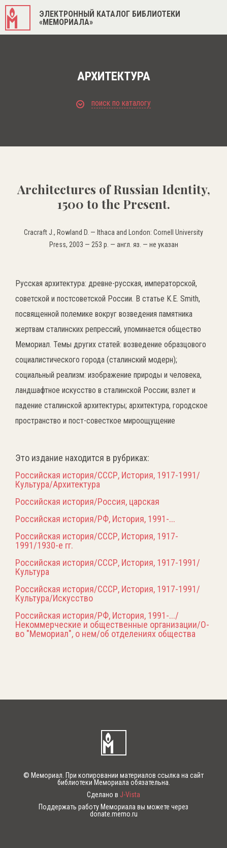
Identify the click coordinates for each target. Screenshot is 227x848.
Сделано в (113, 794)
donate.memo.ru (114, 813)
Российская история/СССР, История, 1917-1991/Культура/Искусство (107, 594)
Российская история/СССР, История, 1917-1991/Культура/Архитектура (107, 480)
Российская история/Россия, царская (87, 501)
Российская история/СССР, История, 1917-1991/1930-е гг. (96, 541)
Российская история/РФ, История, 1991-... (95, 519)
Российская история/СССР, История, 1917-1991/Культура (107, 567)
